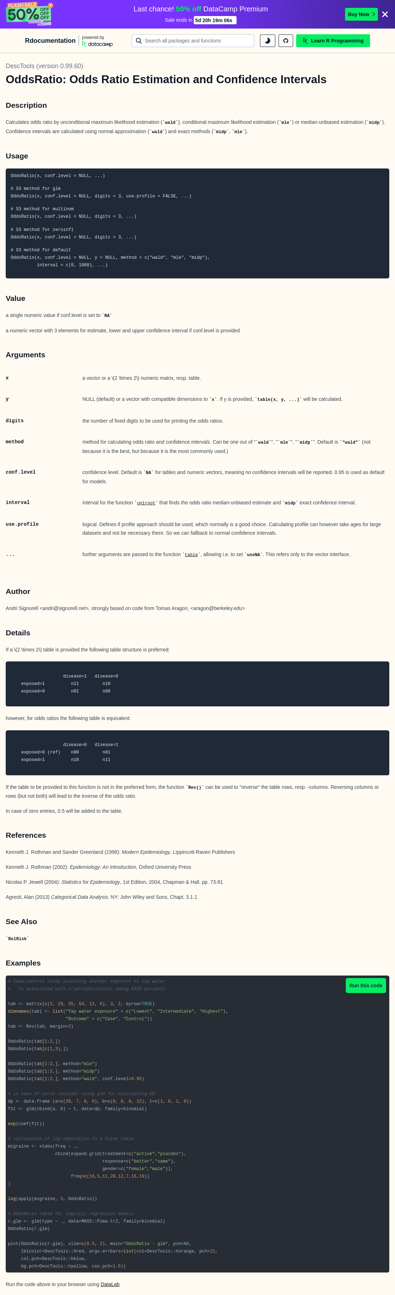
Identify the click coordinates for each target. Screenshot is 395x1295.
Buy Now (361, 14)
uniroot (146, 503)
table (191, 555)
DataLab (110, 1284)
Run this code (366, 985)
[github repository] (285, 40)
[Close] (385, 14)
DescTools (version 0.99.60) (44, 66)
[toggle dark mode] (267, 40)
